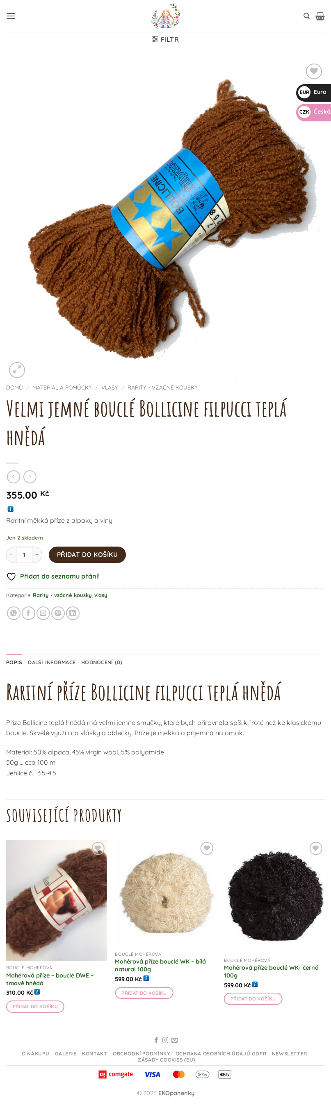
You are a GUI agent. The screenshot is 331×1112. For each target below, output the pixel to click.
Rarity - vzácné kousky (163, 387)
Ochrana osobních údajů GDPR (221, 1053)
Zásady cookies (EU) (166, 1060)
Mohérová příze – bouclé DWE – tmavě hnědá (50, 979)
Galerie (66, 1053)
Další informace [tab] (51, 662)
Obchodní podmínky (141, 1053)
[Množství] (24, 555)
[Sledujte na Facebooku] (156, 1040)
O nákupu (35, 1053)
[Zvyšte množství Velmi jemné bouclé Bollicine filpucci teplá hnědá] (37, 555)
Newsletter (289, 1053)
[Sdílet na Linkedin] (73, 613)
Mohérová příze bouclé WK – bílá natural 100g (160, 965)
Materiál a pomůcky (62, 387)
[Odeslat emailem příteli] (43, 613)
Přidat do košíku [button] (35, 1006)
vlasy (109, 387)
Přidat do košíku (87, 554)
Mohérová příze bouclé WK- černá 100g (271, 971)
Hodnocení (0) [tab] (101, 662)
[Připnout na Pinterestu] (58, 613)
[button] (11, 16)
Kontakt (94, 1053)
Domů (14, 387)
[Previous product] (29, 476)
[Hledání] (307, 16)
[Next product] (13, 476)
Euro (312, 92)
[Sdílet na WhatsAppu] (14, 613)
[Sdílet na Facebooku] (28, 613)
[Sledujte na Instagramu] (165, 1040)
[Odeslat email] (174, 1040)
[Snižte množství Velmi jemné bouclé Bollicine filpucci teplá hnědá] (11, 555)
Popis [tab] (14, 662)
